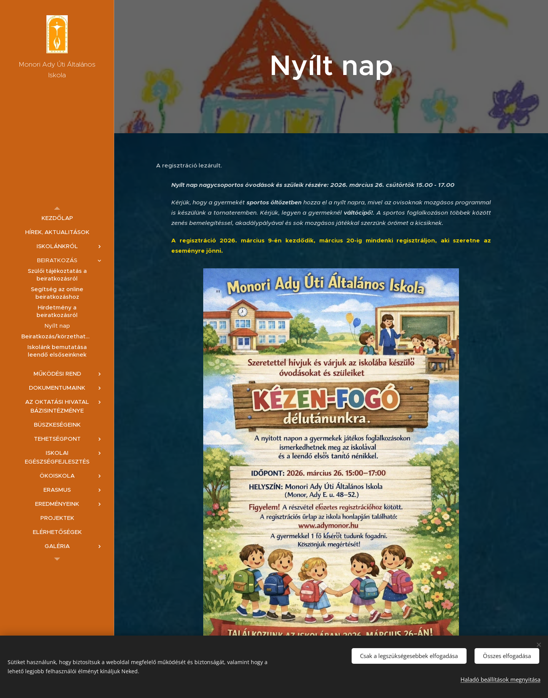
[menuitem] (57, 218)
